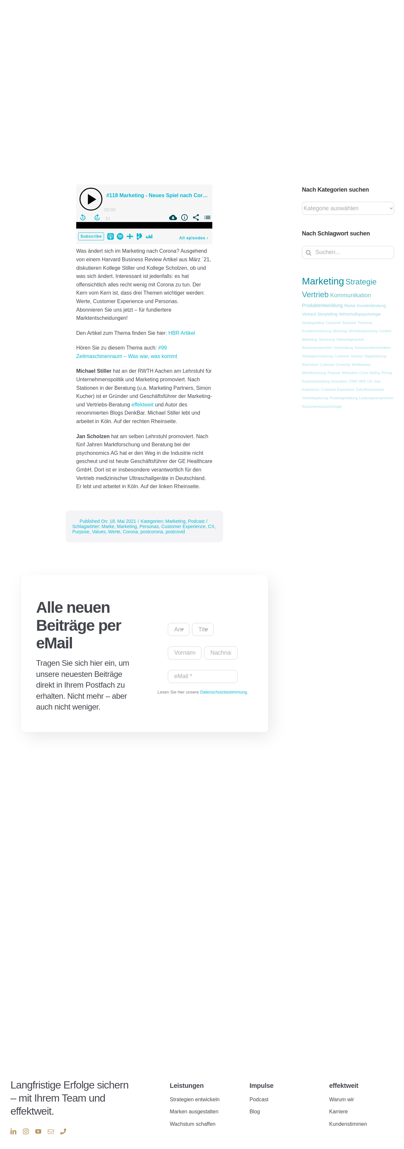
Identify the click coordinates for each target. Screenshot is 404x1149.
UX (369, 381)
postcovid (175, 531)
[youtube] (38, 1119)
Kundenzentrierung (316, 331)
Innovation (339, 381)
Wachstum (310, 365)
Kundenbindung (371, 305)
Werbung (340, 331)
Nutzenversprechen (317, 348)
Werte (114, 531)
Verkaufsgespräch (350, 339)
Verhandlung (343, 348)
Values (99, 531)
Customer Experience (183, 526)
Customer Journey (348, 356)
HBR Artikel (181, 333)
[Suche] (308, 252)
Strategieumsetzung (317, 356)
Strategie (361, 282)
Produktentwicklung (322, 305)
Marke (107, 526)
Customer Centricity (335, 365)
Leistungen (186, 1073)
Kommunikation (350, 295)
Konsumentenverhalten (373, 348)
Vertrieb (315, 294)
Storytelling (327, 314)
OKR (362, 381)
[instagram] (26, 1119)
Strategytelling (313, 323)
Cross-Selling (369, 373)
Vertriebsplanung (315, 398)
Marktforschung (314, 373)
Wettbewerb (361, 365)
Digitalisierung (375, 356)
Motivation (350, 373)
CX (211, 526)
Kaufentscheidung (316, 381)
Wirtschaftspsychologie (360, 314)
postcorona (151, 531)
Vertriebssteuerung (363, 331)
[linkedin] (13, 1119)
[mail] (51, 1119)
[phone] (63, 1119)
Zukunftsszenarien (370, 389)
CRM (353, 381)
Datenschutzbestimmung (223, 692)
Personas (149, 526)
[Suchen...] (348, 252)
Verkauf (309, 314)
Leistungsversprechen (376, 398)
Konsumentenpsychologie (322, 406)
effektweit (143, 404)
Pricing (386, 373)
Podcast (196, 521)
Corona (130, 531)
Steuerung (327, 339)
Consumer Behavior (340, 323)
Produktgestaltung (343, 398)
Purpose (80, 531)
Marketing (175, 521)
